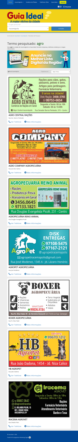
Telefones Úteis (44, 2)
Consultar (61, 28)
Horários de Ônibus (31, 2)
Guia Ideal (17, 36)
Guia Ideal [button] (54, 2)
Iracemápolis (24, 36)
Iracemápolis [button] (19, 2)
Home (10, 2)
